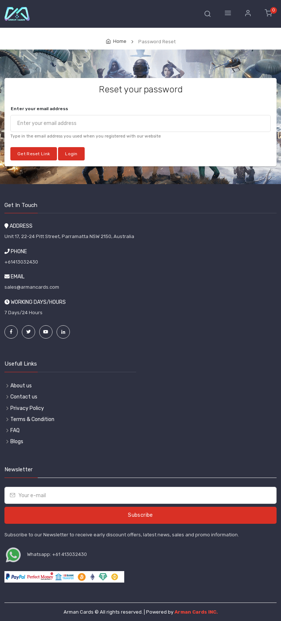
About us (21, 386)
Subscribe (140, 515)
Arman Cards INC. (196, 612)
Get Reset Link (33, 153)
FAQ (15, 430)
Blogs (16, 441)
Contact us (23, 397)
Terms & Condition (32, 419)
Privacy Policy (27, 408)
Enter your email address (39, 108)
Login (71, 153)
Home (119, 41)
